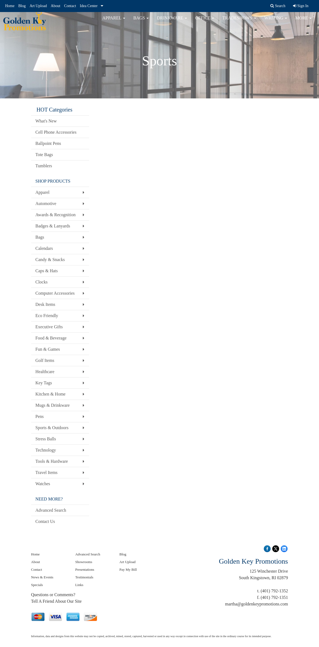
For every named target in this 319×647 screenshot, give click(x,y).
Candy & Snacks (50, 259)
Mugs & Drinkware (53, 405)
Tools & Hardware (52, 461)
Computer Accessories (55, 293)
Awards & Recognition (56, 214)
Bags (141, 21)
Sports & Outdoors (52, 427)
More (303, 21)
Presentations (84, 569)
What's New (46, 121)
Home (9, 6)
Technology (46, 450)
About (55, 6)
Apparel (114, 21)
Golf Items (45, 360)
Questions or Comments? (53, 594)
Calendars (44, 248)
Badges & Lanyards (53, 226)
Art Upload (38, 6)
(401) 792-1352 (274, 591)
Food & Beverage (51, 338)
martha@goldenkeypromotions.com (256, 604)
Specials (37, 585)
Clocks (42, 282)
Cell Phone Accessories (56, 132)
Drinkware (172, 21)
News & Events (42, 577)
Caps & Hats (47, 270)
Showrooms (83, 562)
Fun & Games (48, 349)
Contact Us (45, 521)
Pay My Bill (128, 569)
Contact (70, 6)
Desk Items (45, 304)
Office (204, 21)
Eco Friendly (47, 315)
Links (79, 585)
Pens (40, 416)
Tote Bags (44, 154)
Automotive (46, 203)
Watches (43, 483)
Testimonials (84, 577)
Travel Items (47, 472)
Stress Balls (46, 439)
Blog (22, 6)
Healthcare (45, 371)
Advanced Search (51, 510)
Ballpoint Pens (48, 143)
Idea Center (89, 6)
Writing (275, 21)
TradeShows (239, 21)
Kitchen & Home (51, 394)
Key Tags (44, 382)
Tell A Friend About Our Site (56, 601)
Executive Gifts (49, 326)
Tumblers (44, 165)
